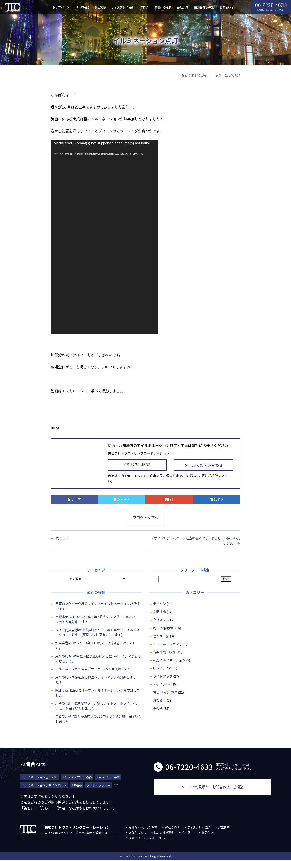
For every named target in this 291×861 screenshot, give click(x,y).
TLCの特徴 (82, 8)
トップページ (60, 8)
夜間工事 (62, 538)
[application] (104, 237)
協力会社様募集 (204, 8)
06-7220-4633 (137, 465)
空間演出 (159, 612)
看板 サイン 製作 (165, 693)
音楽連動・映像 (164, 652)
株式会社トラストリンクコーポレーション (12, 7)
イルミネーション (166, 644)
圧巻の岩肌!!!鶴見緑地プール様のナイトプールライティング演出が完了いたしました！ (97, 706)
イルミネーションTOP (143, 828)
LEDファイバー (164, 668)
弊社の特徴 (172, 828)
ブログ (144, 8)
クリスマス (161, 620)
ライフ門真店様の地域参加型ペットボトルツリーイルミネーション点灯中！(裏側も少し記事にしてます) (97, 633)
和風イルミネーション (169, 660)
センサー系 (161, 636)
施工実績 (100, 8)
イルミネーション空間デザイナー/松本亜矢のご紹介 (93, 669)
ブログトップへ (145, 518)
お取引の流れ (162, 8)
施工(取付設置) (163, 628)
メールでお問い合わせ (203, 465)
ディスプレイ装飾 (199, 828)
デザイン (159, 604)
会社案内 (182, 8)
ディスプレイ (162, 684)
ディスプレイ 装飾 (123, 8)
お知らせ (159, 701)
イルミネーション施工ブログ (147, 839)
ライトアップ (162, 676)
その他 (158, 709)
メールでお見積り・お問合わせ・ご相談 (212, 789)
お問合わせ (227, 8)
